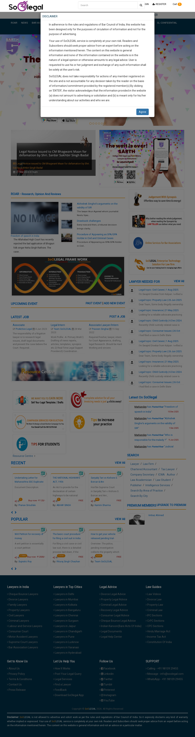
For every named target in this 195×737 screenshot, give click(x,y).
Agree (142, 111)
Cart (176, 4)
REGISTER (159, 4)
